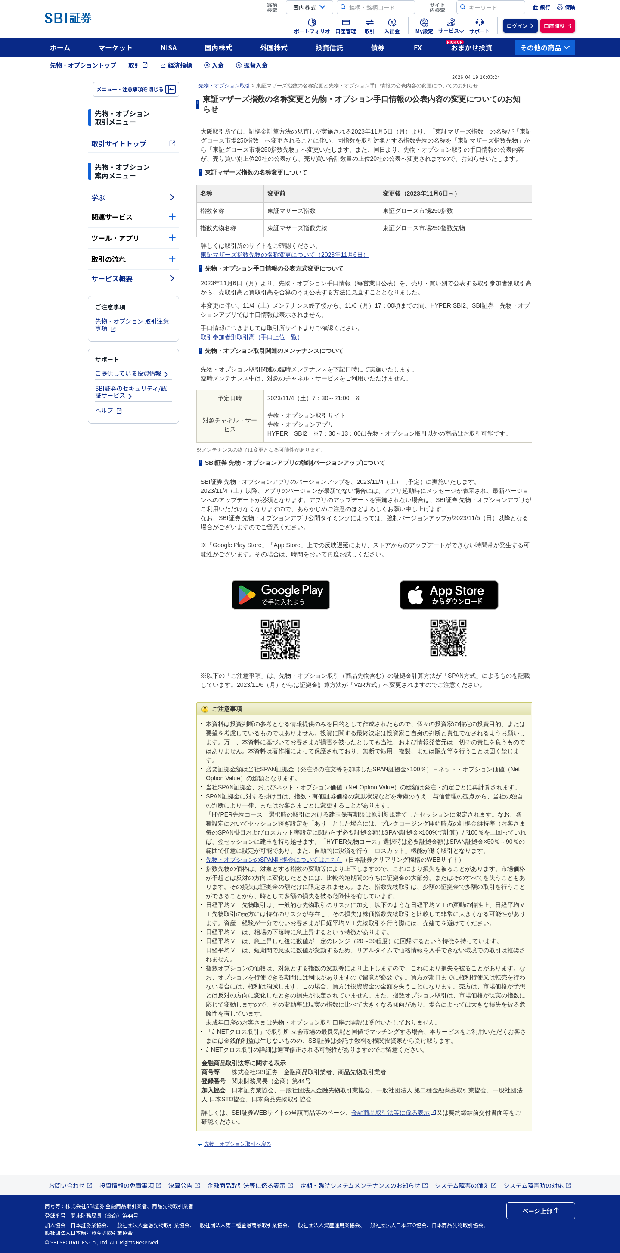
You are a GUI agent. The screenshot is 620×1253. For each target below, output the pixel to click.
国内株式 (218, 47)
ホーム (60, 47)
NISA (169, 47)
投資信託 (329, 47)
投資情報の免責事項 (130, 1185)
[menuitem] (541, 7)
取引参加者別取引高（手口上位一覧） (252, 337)
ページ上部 (540, 1210)
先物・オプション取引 (224, 86)
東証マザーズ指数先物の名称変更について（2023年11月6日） (285, 254)
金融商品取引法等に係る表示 (393, 1112)
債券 (378, 47)
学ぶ (133, 197)
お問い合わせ (71, 1185)
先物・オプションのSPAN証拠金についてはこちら (274, 859)
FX (418, 47)
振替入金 (252, 65)
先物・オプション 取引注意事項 (132, 325)
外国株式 (274, 47)
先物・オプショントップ (83, 65)
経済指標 (176, 65)
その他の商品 (545, 47)
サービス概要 (133, 278)
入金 (214, 65)
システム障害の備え (466, 1185)
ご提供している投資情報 (132, 373)
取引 (138, 65)
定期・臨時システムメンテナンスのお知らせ (364, 1185)
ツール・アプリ (133, 238)
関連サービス (133, 217)
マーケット (115, 47)
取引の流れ (133, 259)
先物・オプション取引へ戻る (237, 1144)
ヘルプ (108, 410)
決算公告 (184, 1185)
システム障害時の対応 (538, 1185)
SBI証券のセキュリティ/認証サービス (131, 392)
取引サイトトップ (133, 143)
